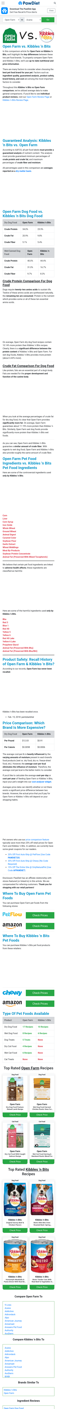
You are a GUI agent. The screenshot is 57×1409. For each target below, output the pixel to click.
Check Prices (40, 915)
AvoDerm (9, 1333)
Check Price (15, 1115)
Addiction (9, 1311)
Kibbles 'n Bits (10, 1390)
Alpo (7, 1317)
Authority (9, 1330)
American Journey (13, 1321)
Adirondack (10, 1314)
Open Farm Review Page (38, 97)
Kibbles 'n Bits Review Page (15, 100)
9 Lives (8, 1305)
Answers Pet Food (13, 1327)
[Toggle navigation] (3, 3)
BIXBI (7, 1376)
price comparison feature (37, 839)
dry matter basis (23, 171)
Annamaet (9, 1324)
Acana (8, 1308)
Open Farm (9, 1393)
